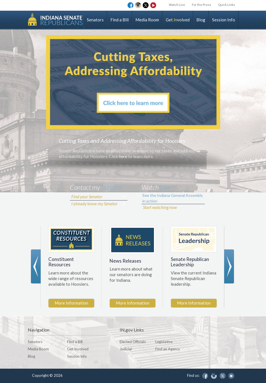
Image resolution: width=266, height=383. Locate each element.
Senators (95, 19)
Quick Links (226, 4)
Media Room (147, 19)
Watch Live (177, 4)
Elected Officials (133, 341)
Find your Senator (86, 196)
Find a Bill (119, 19)
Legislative (163, 341)
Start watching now (160, 207)
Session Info (223, 19)
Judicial (126, 349)
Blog (200, 19)
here (123, 156)
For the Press (201, 4)
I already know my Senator (94, 203)
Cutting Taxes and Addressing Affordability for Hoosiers (122, 140)
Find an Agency (167, 349)
